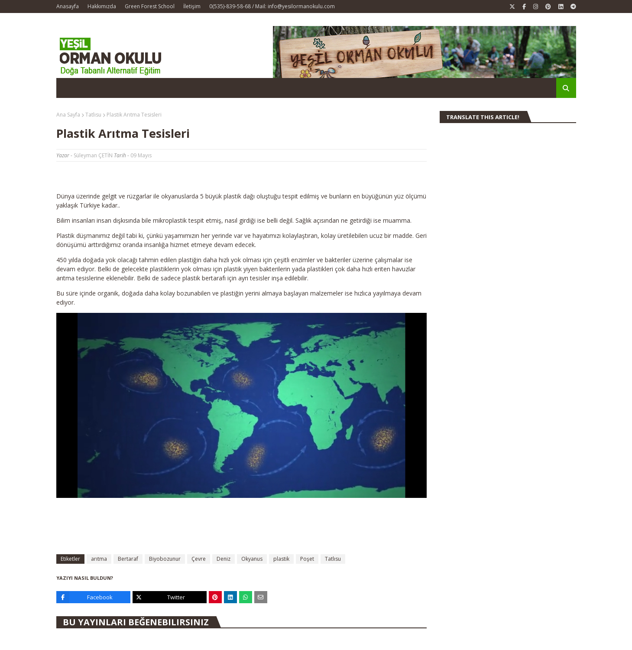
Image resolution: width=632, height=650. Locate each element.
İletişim (192, 6)
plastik (281, 558)
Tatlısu (93, 114)
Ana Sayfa (68, 114)
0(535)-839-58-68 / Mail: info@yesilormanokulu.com (272, 6)
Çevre (198, 558)
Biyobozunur (165, 558)
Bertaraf (128, 558)
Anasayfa (67, 6)
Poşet (307, 558)
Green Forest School (150, 6)
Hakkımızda (102, 6)
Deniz (223, 558)
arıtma (99, 558)
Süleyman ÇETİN (93, 155)
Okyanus (252, 558)
